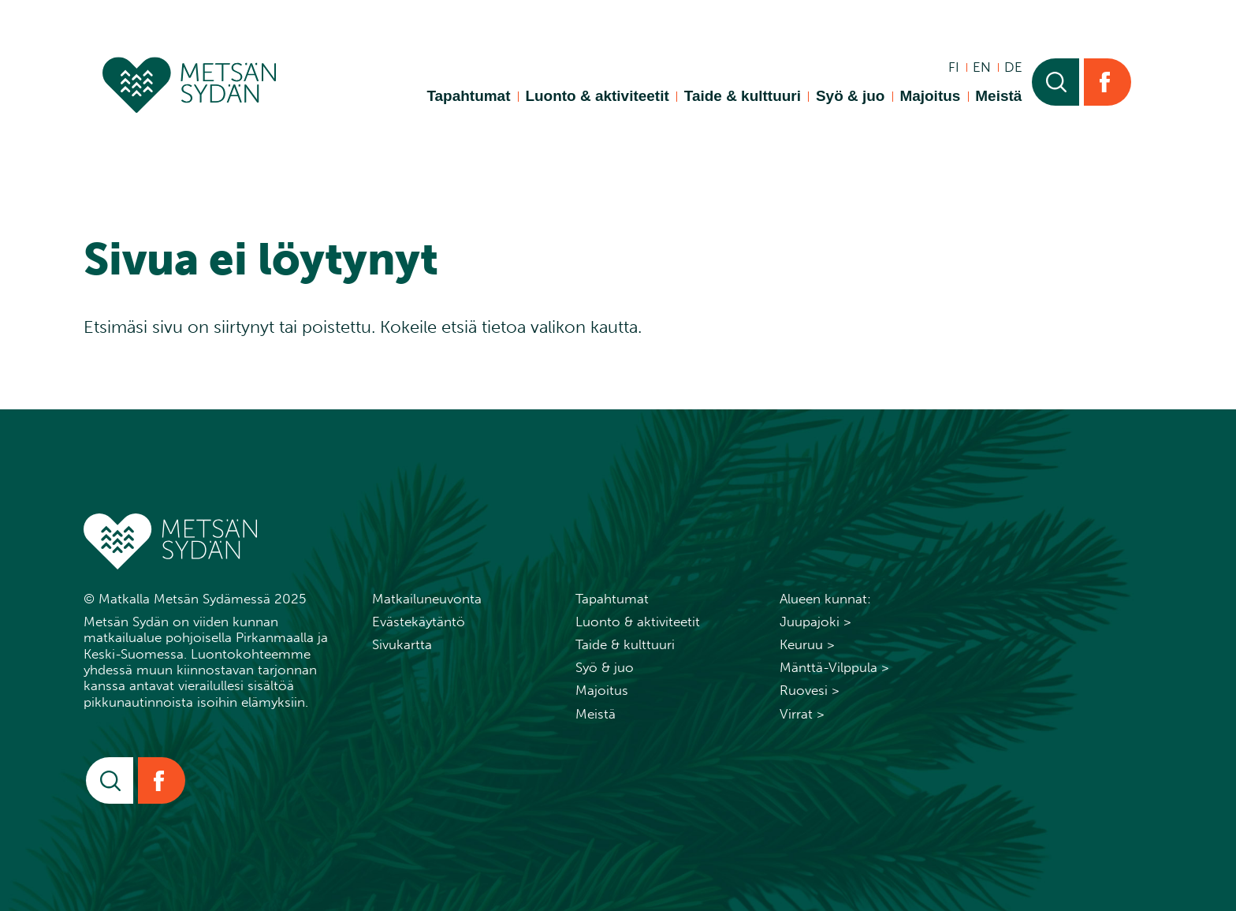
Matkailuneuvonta (427, 599)
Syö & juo (850, 96)
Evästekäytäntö (418, 621)
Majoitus (929, 96)
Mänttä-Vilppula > (834, 667)
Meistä (998, 96)
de (1013, 67)
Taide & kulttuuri (742, 96)
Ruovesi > (810, 690)
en (982, 67)
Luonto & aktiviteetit (596, 96)
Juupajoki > (815, 621)
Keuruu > (807, 644)
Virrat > (802, 714)
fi (953, 67)
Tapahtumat (468, 96)
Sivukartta (402, 644)
